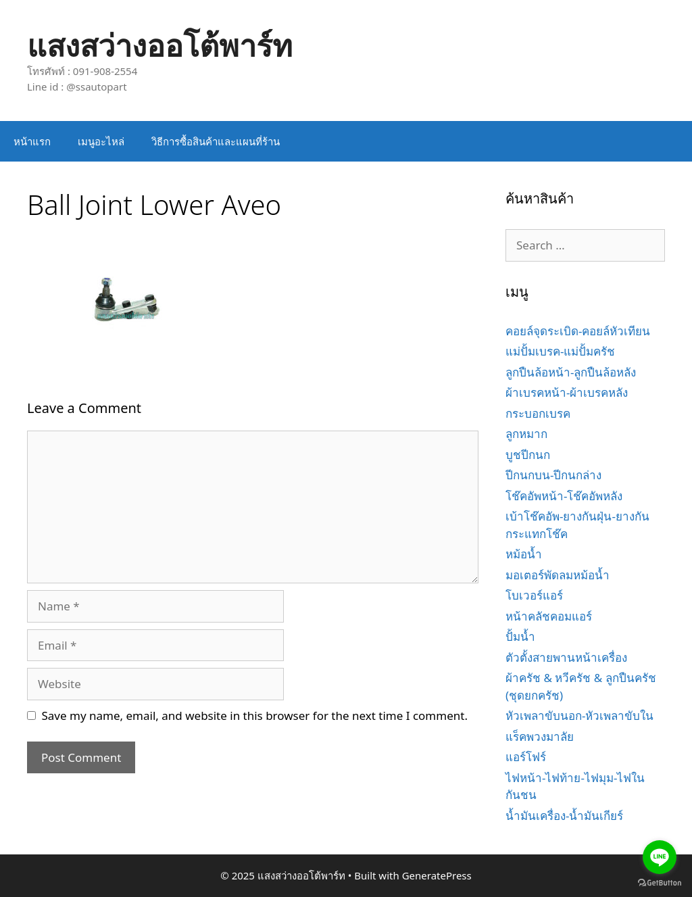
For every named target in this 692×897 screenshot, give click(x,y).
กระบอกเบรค (537, 413)
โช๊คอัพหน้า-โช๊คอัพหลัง (563, 496)
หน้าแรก (32, 141)
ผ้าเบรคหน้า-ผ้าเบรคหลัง (566, 392)
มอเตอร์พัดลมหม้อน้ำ (557, 575)
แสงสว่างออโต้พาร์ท (160, 45)
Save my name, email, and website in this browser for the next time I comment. (255, 715)
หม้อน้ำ (523, 554)
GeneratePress (437, 875)
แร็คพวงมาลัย (539, 736)
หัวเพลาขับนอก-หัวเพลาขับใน (579, 715)
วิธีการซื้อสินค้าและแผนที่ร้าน (215, 141)
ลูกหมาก (526, 433)
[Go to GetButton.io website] (659, 883)
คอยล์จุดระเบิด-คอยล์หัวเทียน (577, 331)
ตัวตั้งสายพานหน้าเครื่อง (566, 657)
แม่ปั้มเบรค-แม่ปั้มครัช (560, 351)
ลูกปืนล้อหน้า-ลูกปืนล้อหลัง (570, 372)
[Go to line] (659, 857)
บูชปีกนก (527, 454)
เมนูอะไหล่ (101, 141)
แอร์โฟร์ (525, 757)
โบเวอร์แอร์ (534, 595)
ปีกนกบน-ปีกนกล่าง (553, 475)
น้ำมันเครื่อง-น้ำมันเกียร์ (564, 815)
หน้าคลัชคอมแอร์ (548, 616)
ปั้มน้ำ (520, 636)
